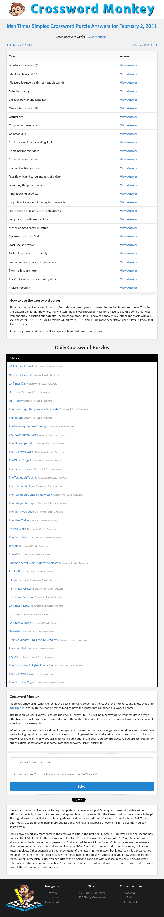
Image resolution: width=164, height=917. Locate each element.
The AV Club (31, 657)
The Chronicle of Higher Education (45, 665)
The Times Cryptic (35, 460)
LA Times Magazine (36, 605)
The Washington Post (37, 434)
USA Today (30, 400)
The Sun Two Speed (36, 511)
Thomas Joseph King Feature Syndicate (48, 409)
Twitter (130, 897)
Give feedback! (98, 37)
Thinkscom (30, 417)
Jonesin (28, 545)
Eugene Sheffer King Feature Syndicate (48, 563)
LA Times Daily (33, 383)
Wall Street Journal (35, 366)
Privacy (52, 892)
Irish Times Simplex (36, 597)
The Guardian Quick (36, 451)
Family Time (31, 571)
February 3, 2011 (145, 45)
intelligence (17, 707)
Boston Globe (32, 528)
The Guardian (32, 673)
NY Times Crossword (92, 892)
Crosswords (52, 902)
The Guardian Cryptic (37, 682)
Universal (29, 392)
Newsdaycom (32, 631)
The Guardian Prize (35, 537)
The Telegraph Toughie (38, 477)
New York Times (34, 375)
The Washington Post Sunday (42, 426)
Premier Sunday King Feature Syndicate (48, 639)
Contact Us (131, 902)
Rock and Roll (32, 648)
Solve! (82, 786)
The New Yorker (33, 520)
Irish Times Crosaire (36, 588)
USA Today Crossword (92, 897)
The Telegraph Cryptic (37, 503)
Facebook (131, 892)
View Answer (128, 65)
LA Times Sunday (34, 622)
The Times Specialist (36, 443)
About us (52, 897)
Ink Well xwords (34, 580)
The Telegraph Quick (36, 486)
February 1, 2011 (19, 45)
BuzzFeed (30, 614)
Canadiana (30, 554)
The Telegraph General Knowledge (45, 494)
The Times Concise (35, 469)
